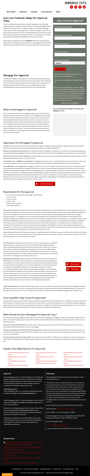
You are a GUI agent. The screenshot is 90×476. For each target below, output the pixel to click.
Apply (58, 12)
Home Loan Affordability (31, 469)
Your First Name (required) (69, 28)
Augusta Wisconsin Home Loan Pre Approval (18, 365)
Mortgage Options (45, 469)
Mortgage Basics (17, 469)
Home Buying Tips (68, 469)
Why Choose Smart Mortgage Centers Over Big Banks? (20, 463)
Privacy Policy (50, 425)
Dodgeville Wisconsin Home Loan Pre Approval (46, 361)
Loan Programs (46, 12)
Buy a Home (11, 12)
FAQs (76, 469)
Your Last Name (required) (69, 36)
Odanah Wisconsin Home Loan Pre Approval (73, 365)
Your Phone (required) (69, 45)
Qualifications (57, 469)
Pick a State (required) (69, 61)
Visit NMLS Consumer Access (65, 409)
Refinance (23, 12)
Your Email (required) (69, 53)
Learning (34, 12)
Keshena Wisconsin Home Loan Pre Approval (46, 363)
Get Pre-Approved (46, 184)
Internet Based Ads (62, 425)
